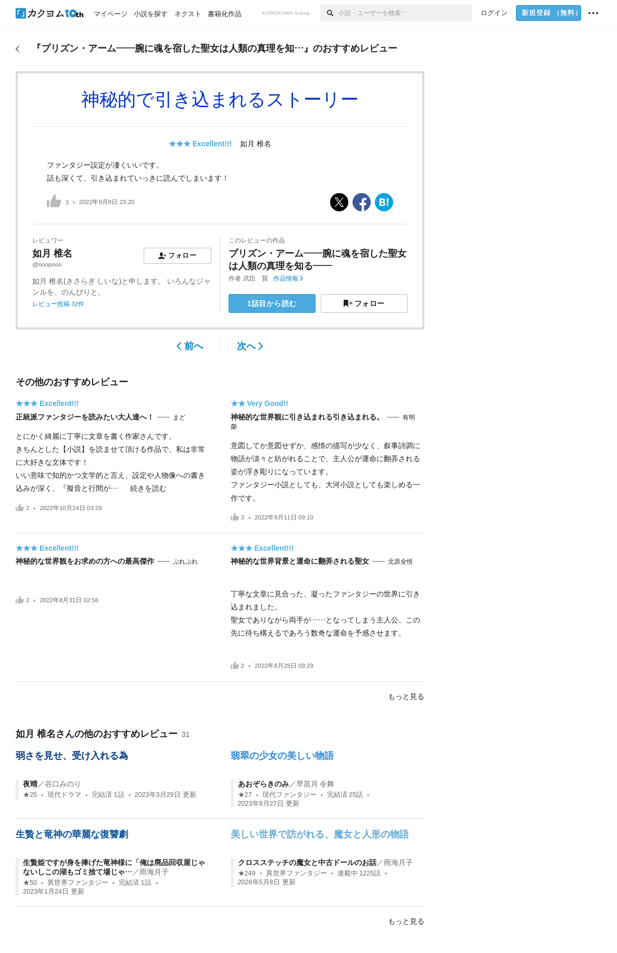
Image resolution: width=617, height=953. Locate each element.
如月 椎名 (255, 143)
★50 (30, 882)
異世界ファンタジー (77, 882)
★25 (30, 794)
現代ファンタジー (289, 794)
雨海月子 (154, 872)
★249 (247, 873)
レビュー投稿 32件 (58, 304)
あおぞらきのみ (263, 784)
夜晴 (30, 784)
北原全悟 (400, 561)
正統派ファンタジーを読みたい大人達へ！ (85, 417)
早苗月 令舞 (315, 784)
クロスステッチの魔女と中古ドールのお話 (307, 862)
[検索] (329, 13)
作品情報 (288, 278)
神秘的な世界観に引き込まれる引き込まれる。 (307, 417)
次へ (250, 346)
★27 (245, 794)
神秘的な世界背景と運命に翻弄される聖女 (300, 561)
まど (179, 417)
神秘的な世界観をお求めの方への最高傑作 (85, 561)
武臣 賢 (255, 278)
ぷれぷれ (185, 561)
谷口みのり (63, 784)
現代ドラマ (64, 794)
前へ (190, 346)
